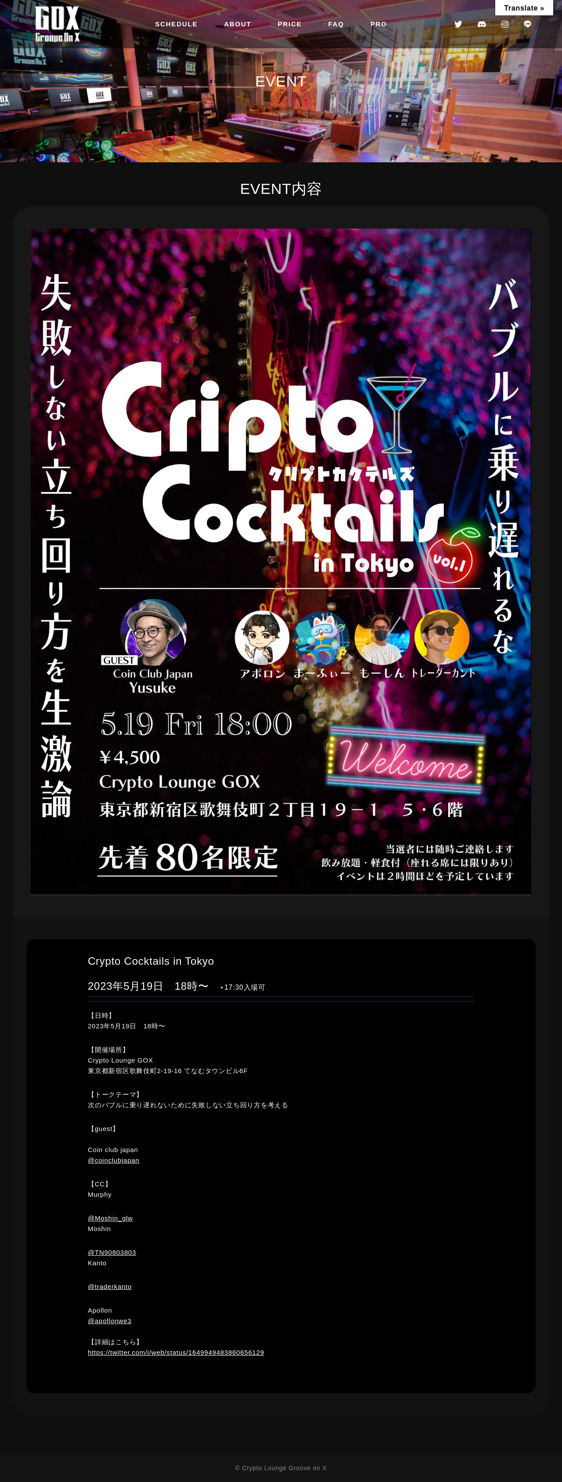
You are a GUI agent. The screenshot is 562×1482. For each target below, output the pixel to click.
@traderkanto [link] (110, 1286)
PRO (379, 24)
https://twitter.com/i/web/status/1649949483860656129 (176, 1352)
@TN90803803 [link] (112, 1252)
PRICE (290, 24)
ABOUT (237, 24)
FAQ (336, 24)
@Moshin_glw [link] (110, 1218)
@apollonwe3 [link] (109, 1320)
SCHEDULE (176, 24)
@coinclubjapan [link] (113, 1160)
